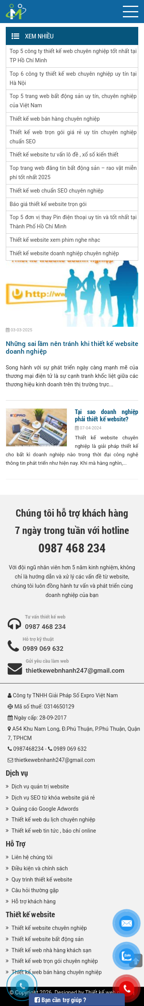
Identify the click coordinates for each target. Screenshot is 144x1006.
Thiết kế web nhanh (108, 992)
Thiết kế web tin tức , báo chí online (54, 831)
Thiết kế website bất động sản (48, 939)
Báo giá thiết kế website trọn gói (48, 204)
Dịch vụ (17, 773)
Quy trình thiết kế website (42, 879)
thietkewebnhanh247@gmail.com (75, 670)
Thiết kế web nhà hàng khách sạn (51, 950)
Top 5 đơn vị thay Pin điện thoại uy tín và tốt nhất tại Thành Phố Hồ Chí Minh (73, 221)
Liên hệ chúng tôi (32, 857)
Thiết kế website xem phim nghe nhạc (55, 240)
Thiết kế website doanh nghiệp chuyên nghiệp (64, 253)
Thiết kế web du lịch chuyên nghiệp (53, 819)
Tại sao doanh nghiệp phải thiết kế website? (106, 415)
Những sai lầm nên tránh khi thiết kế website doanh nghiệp (72, 347)
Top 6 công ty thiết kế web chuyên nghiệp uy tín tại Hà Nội (73, 78)
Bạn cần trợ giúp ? (60, 1000)
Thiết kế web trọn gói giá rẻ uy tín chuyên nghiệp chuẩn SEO (73, 137)
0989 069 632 (43, 648)
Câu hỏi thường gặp (35, 890)
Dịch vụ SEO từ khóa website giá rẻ (53, 798)
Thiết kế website (30, 914)
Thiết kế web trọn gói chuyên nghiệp (55, 961)
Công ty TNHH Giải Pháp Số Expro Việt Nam (65, 695)
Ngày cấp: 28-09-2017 (40, 718)
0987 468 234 (45, 626)
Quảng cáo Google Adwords (45, 809)
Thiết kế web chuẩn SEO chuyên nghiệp (57, 191)
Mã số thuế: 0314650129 (44, 706)
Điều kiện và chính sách (40, 868)
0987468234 (28, 749)
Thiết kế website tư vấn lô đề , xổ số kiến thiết (64, 154)
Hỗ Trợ (15, 843)
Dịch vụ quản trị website (40, 786)
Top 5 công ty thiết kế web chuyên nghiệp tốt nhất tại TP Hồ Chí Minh (73, 55)
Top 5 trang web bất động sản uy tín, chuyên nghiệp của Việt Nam (73, 100)
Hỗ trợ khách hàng (34, 901)
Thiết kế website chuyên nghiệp (49, 928)
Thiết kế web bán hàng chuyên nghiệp (55, 119)
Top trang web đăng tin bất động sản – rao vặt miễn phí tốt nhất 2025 (73, 172)
